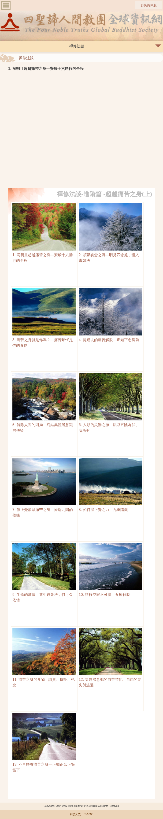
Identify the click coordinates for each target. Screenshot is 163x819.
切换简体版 (148, 5)
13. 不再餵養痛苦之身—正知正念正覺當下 (44, 764)
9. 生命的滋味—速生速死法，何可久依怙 (44, 594)
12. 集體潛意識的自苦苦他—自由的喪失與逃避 (110, 679)
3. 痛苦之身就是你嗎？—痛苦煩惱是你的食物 (44, 339)
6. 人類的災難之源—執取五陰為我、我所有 (110, 424)
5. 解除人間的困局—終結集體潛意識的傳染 (44, 424)
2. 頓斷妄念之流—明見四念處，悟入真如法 (110, 255)
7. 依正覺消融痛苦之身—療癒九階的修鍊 (44, 509)
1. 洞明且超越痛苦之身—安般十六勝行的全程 (44, 255)
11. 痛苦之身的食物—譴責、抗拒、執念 (44, 679)
